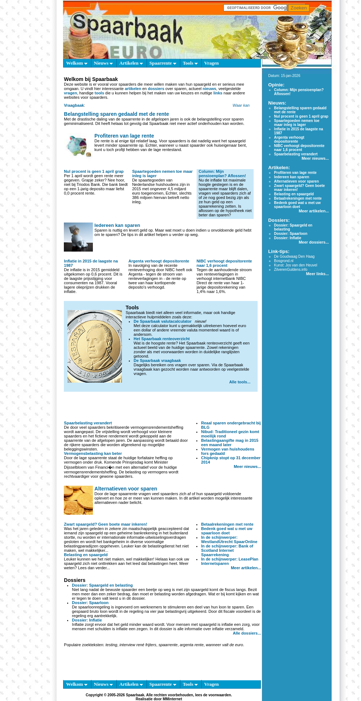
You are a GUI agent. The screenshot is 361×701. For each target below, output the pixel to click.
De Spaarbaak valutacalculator (163, 321)
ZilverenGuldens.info (290, 270)
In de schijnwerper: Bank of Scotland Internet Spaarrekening (227, 550)
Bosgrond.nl (283, 261)
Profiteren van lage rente (124, 136)
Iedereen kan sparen (117, 225)
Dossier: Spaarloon (90, 602)
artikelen (133, 88)
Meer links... (317, 274)
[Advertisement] (162, 406)
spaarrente (168, 645)
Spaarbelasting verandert (88, 423)
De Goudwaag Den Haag (294, 256)
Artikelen (131, 63)
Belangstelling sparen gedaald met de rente (116, 114)
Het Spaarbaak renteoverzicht (162, 339)
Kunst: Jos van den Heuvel (295, 265)
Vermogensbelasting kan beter (93, 453)
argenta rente (192, 645)
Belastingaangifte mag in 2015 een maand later (229, 442)
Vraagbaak (74, 105)
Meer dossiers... (314, 242)
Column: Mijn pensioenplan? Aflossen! (222, 173)
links (217, 93)
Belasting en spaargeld (85, 555)
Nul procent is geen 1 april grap (93, 171)
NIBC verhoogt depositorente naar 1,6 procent (224, 263)
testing (111, 645)
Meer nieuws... (247, 466)
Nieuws (103, 63)
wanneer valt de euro (224, 645)
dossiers (156, 88)
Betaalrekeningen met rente (227, 524)
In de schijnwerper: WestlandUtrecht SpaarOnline (229, 539)
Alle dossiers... (247, 633)
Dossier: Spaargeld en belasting (102, 585)
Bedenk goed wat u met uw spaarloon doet (226, 530)
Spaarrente (162, 63)
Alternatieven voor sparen (125, 489)
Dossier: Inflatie (87, 620)
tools (99, 93)
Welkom (76, 63)
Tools (190, 63)
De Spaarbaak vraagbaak (157, 360)
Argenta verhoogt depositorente (158, 261)
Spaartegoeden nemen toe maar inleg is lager (296, 123)
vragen (70, 93)
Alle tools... (240, 382)
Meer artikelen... (246, 568)
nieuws (209, 88)
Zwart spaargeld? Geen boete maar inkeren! (105, 524)
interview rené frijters (137, 645)
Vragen (211, 63)
